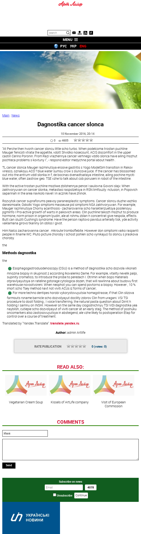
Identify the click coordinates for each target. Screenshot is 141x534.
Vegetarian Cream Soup (26, 388)
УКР (73, 46)
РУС (63, 46)
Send (9, 464)
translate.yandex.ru (64, 322)
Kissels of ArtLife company (69, 388)
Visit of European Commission (113, 389)
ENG (83, 46)
